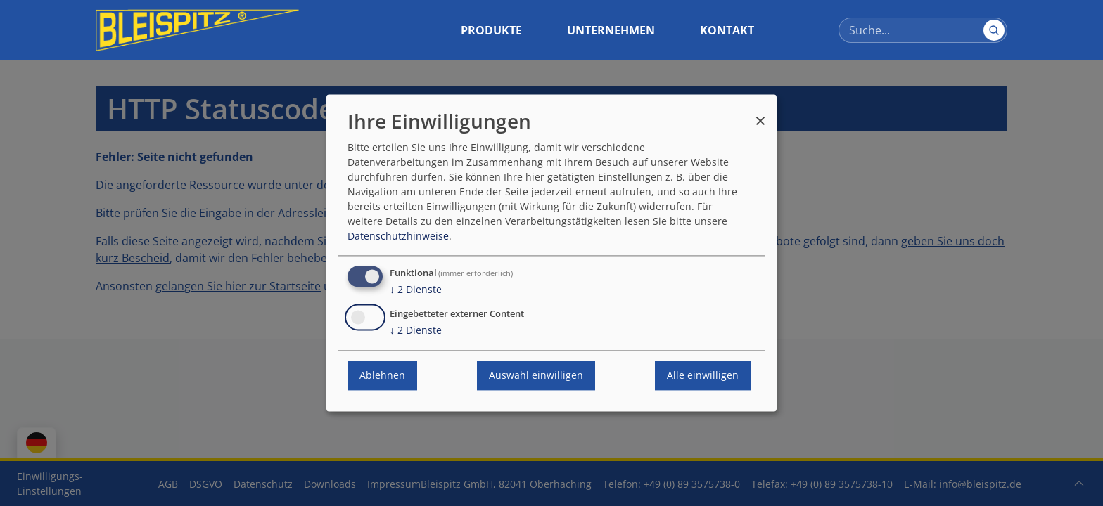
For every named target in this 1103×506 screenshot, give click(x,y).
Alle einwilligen (703, 375)
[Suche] (923, 30)
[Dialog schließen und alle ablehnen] (760, 114)
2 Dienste (416, 290)
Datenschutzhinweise (398, 236)
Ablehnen (382, 375)
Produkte (491, 30)
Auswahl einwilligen (536, 375)
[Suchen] (994, 30)
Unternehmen (611, 30)
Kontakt (727, 30)
